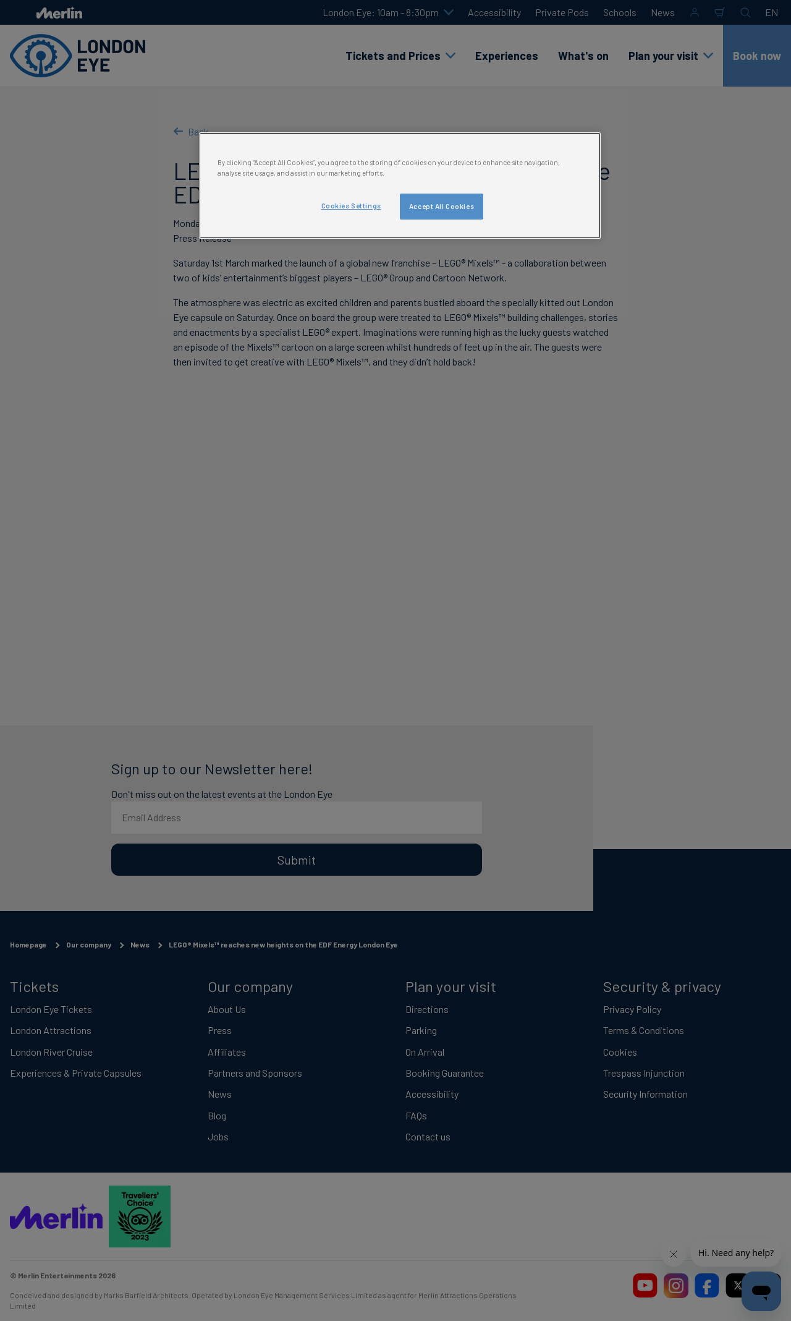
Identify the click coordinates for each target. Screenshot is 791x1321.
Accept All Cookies (441, 206)
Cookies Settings (351, 206)
